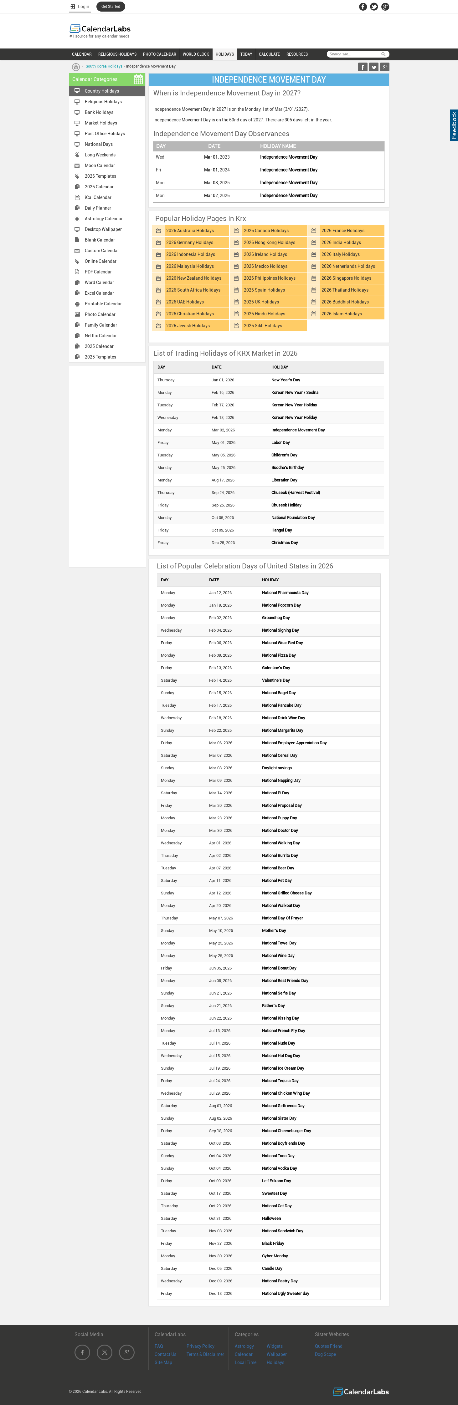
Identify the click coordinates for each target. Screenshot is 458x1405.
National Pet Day (277, 880)
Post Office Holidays (105, 133)
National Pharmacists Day (285, 592)
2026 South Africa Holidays (193, 290)
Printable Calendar (103, 303)
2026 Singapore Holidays (346, 278)
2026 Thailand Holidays (345, 290)
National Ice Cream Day (283, 1068)
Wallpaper (277, 1354)
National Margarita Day (282, 730)
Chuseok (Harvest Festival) (295, 492)
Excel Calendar (99, 293)
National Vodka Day (279, 1168)
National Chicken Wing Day (286, 1093)
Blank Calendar (100, 239)
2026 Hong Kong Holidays (269, 242)
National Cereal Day (279, 755)
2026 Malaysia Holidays (190, 266)
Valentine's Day (276, 680)
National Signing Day (280, 630)
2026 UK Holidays (261, 301)
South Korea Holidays (104, 66)
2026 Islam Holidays (342, 313)
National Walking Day (281, 843)
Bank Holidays (99, 112)
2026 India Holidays (341, 242)
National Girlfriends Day (283, 1105)
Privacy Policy (200, 1346)
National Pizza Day (279, 655)
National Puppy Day (279, 818)
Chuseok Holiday (286, 505)
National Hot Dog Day (281, 1055)
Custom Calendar (102, 250)
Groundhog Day (276, 617)
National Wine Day (278, 955)
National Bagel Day (279, 692)
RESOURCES (297, 54)
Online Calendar (100, 261)
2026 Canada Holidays (266, 230)
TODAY (246, 54)
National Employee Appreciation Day (294, 743)
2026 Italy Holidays (341, 254)
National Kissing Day (280, 1018)
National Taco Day (278, 1155)
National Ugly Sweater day (285, 1293)
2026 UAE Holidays (185, 301)
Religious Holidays (103, 101)
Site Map (163, 1362)
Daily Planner (98, 208)
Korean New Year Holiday (294, 405)
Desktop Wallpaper (103, 229)
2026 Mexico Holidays (265, 266)
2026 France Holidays (343, 230)
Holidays (275, 1362)
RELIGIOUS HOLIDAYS (117, 54)
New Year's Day (285, 380)
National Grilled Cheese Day (287, 893)
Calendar (244, 1354)
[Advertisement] (107, 466)
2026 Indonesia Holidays (190, 254)
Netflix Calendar (101, 335)
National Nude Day (278, 1043)
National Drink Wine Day (283, 717)
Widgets (275, 1346)
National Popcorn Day (281, 605)
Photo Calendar (100, 314)
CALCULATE (269, 54)
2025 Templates (100, 356)
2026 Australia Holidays (190, 230)
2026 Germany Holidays (189, 242)
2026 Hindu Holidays (264, 313)
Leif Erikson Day (276, 1180)
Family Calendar (101, 325)
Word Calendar (99, 282)
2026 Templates (100, 176)
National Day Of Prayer (282, 918)
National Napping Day (281, 780)
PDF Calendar (98, 271)
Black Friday (273, 1243)
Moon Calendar (100, 165)
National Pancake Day (281, 705)
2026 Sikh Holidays (263, 325)
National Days (99, 144)
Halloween (271, 1218)
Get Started (110, 6)
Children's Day (284, 455)
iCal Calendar (98, 197)
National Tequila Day (280, 1080)
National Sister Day (279, 1118)
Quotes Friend (328, 1346)
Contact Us (165, 1354)
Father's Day (273, 1005)
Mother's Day (274, 930)
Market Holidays (101, 122)
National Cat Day (277, 1206)
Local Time (245, 1362)
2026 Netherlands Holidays (348, 266)
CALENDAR (82, 54)
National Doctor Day (280, 830)
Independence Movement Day (288, 157)
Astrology (244, 1346)
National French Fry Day (283, 1030)
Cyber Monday (275, 1256)
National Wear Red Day (282, 642)
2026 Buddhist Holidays (345, 301)
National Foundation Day (293, 517)
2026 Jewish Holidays (188, 325)
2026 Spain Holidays (264, 290)
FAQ (159, 1346)
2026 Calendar (99, 186)
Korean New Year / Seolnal (295, 392)
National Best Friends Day (285, 980)
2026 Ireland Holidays (265, 254)
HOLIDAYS (225, 54)
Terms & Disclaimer (205, 1354)
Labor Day (280, 442)
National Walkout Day (281, 905)
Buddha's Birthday (287, 467)
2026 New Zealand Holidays (193, 278)
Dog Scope (325, 1354)
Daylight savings (277, 768)
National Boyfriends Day (283, 1143)
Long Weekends (100, 154)
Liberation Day (284, 480)
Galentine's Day (276, 667)
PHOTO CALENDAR (159, 54)
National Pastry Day (280, 1281)
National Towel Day (279, 943)
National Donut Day (279, 968)
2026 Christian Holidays (190, 313)
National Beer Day (278, 868)
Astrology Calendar (104, 218)
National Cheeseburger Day (286, 1130)
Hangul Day (281, 530)
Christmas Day (284, 542)
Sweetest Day (274, 1193)
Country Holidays (102, 91)
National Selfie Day (279, 993)
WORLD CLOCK (196, 54)
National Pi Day (275, 793)
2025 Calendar (99, 346)
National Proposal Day (282, 805)
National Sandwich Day (282, 1231)
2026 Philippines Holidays (270, 278)
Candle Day (272, 1268)
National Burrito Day (280, 855)
